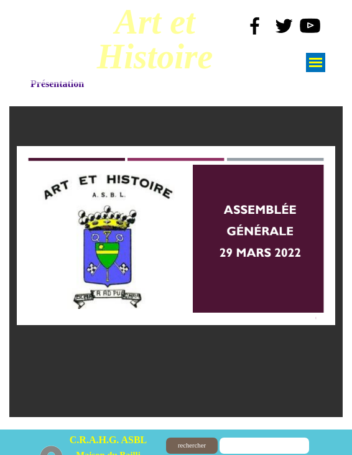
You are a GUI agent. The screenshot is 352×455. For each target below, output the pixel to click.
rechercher (192, 445)
